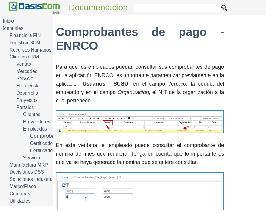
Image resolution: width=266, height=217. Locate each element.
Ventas (23, 64)
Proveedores (36, 121)
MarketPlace (23, 186)
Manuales (13, 28)
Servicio (24, 78)
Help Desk (27, 85)
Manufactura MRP (29, 165)
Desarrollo (27, 93)
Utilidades (20, 200)
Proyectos (26, 100)
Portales (25, 107)
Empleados (35, 128)
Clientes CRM (24, 56)
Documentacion (98, 7)
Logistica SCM (25, 42)
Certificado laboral (49, 150)
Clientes (31, 114)
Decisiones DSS (27, 172)
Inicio (8, 21)
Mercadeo (26, 71)
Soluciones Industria (31, 179)
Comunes (20, 193)
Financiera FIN (25, 35)
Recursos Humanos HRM (37, 49)
